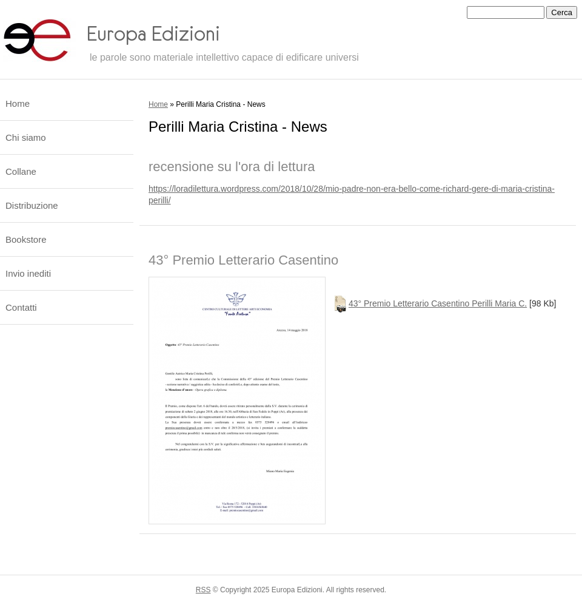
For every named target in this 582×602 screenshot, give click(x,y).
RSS (203, 590)
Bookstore (26, 239)
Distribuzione (31, 205)
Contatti (21, 307)
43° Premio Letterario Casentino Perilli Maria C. (438, 303)
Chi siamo (25, 137)
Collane (20, 171)
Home (158, 104)
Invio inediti (28, 273)
